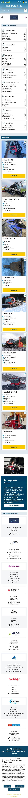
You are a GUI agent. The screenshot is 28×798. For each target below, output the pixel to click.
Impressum (9, 794)
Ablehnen (7, 786)
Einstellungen (19, 786)
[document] (14, 771)
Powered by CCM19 (14, 796)
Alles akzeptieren (14, 789)
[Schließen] (26, 758)
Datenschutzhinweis (17, 794)
